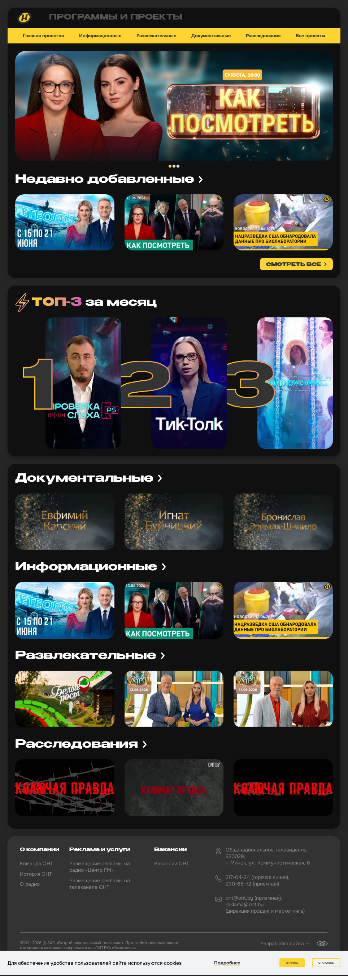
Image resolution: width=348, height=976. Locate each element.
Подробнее (227, 963)
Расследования (263, 35)
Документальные (211, 35)
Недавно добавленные (104, 179)
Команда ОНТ (36, 863)
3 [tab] (178, 166)
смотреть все (293, 264)
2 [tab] (174, 166)
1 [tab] (170, 166)
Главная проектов (43, 35)
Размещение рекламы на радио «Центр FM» (99, 866)
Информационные (100, 35)
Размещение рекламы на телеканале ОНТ (99, 883)
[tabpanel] (174, 106)
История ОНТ (36, 874)
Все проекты (310, 35)
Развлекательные (156, 35)
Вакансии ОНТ (171, 863)
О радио (30, 884)
